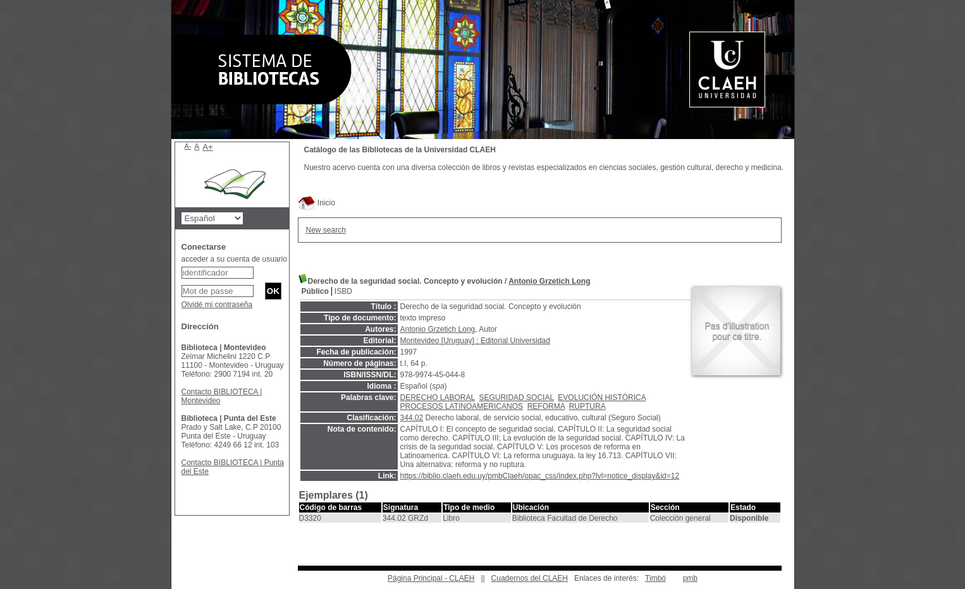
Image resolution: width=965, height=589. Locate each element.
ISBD (343, 291)
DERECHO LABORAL (437, 397)
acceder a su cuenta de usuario (234, 259)
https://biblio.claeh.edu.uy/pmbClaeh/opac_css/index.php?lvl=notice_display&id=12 (540, 475)
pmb (690, 578)
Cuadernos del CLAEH (529, 578)
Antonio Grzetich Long (549, 281)
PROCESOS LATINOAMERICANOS (461, 406)
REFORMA (546, 406)
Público (315, 291)
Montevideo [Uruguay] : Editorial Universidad (475, 340)
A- (188, 146)
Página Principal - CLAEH (431, 578)
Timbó (655, 578)
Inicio (316, 202)
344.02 (412, 417)
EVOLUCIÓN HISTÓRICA (602, 397)
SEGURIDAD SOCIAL (516, 397)
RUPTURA (587, 406)
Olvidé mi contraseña (217, 304)
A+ (207, 147)
